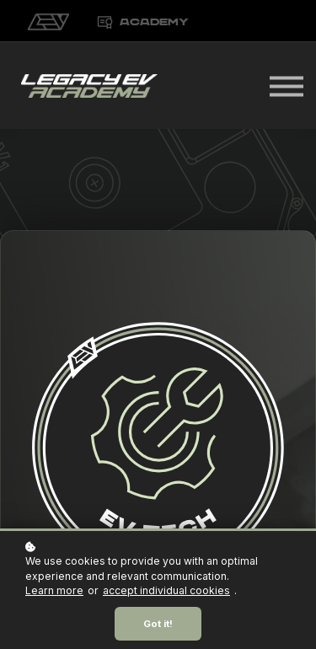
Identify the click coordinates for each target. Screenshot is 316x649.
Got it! (158, 624)
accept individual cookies (166, 590)
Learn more (54, 590)
